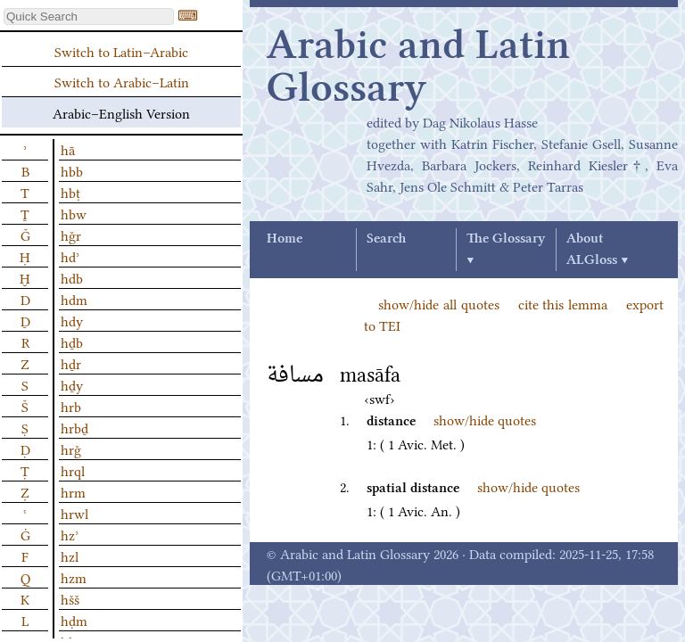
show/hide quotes (484, 419)
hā (68, 149)
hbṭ (70, 192)
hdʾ (70, 256)
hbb (72, 170)
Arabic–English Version (121, 112)
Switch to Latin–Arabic (121, 51)
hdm (74, 299)
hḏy (72, 384)
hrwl (74, 513)
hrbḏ (74, 427)
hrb (71, 406)
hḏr (71, 363)
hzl (69, 555)
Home (284, 239)
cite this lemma (563, 303)
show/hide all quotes (438, 303)
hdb (72, 277)
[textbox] (89, 16)
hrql (73, 470)
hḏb (72, 341)
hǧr (71, 234)
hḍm (74, 620)
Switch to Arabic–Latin (121, 81)
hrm (73, 491)
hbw (74, 213)
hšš (70, 598)
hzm (74, 577)
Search (386, 239)
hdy (72, 320)
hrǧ (71, 448)
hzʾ (69, 534)
